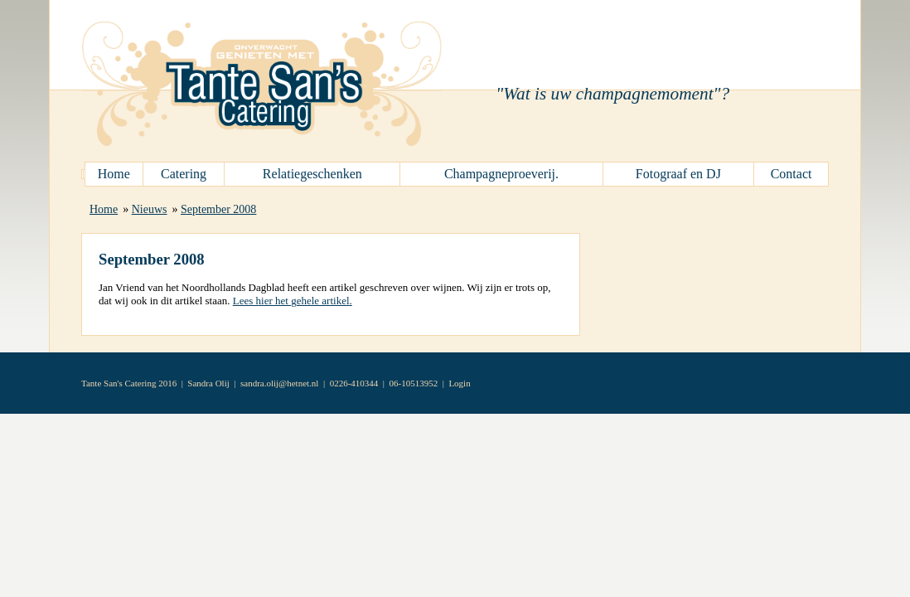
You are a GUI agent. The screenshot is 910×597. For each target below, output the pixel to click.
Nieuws (149, 209)
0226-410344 (354, 383)
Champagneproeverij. (501, 174)
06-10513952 (414, 383)
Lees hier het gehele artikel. (292, 300)
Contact (791, 174)
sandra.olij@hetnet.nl (279, 383)
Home (114, 174)
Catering (183, 174)
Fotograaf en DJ (678, 174)
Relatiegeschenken (312, 174)
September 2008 (218, 209)
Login (459, 383)
